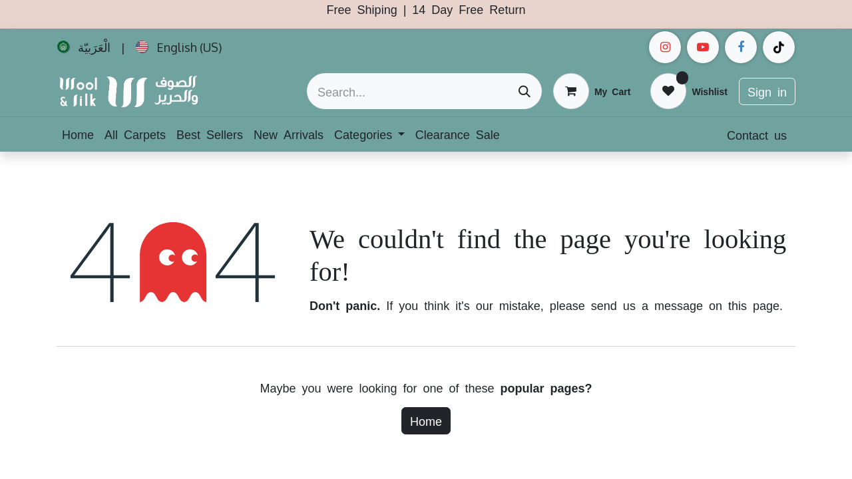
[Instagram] (665, 47)
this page (753, 305)
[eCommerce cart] (591, 91)
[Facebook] (741, 47)
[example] (703, 47)
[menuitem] (83, 47)
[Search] (524, 91)
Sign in (767, 91)
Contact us (757, 134)
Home (426, 420)
